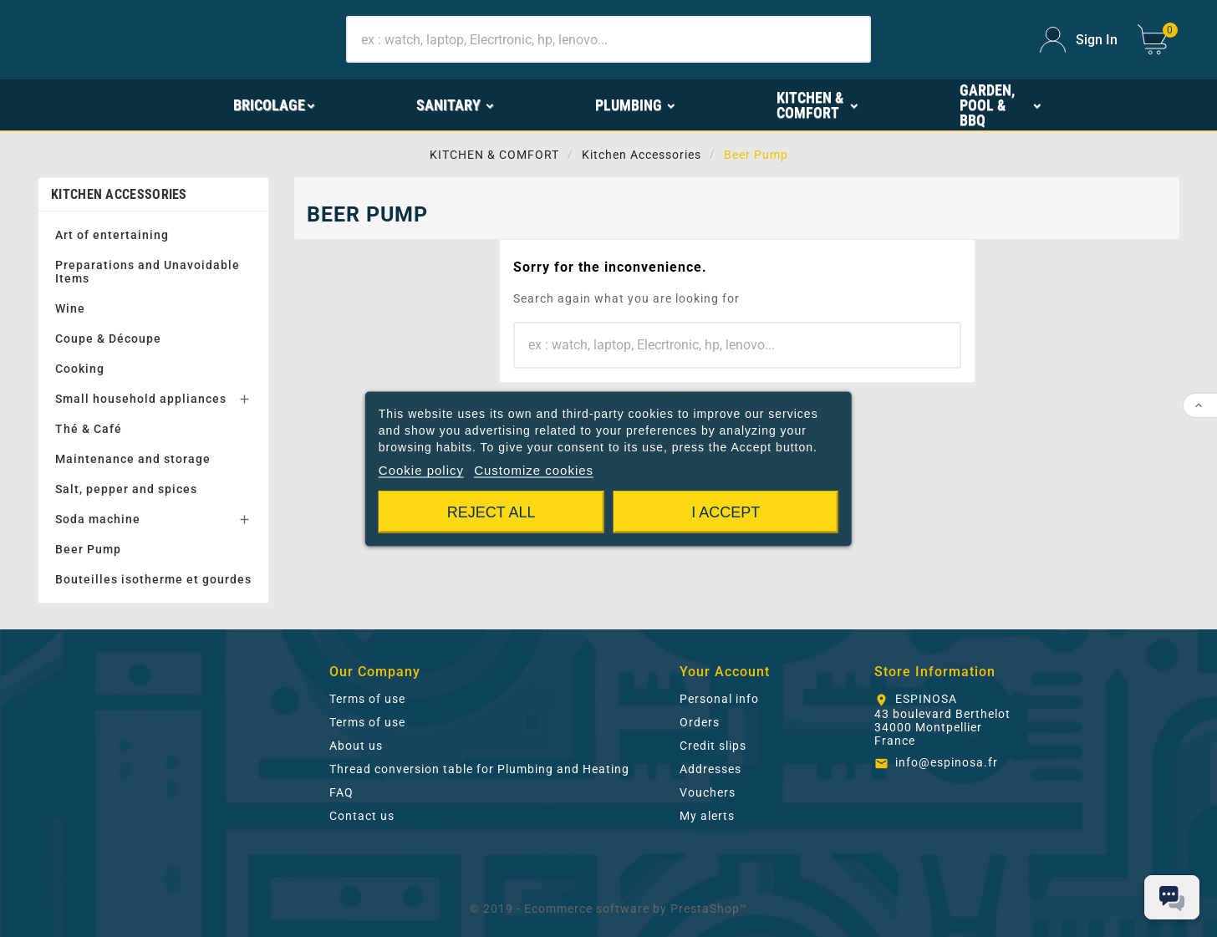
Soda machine (97, 519)
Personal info (719, 698)
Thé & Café (88, 428)
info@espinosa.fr (946, 762)
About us (356, 745)
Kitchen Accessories (119, 194)
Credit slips (713, 745)
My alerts (707, 815)
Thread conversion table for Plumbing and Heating (479, 769)
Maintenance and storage (133, 459)
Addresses (710, 769)
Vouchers (708, 792)
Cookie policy (421, 469)
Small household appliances (141, 398)
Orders (700, 722)
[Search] (608, 39)
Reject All (491, 511)
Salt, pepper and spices (126, 489)
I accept (725, 511)
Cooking (79, 368)
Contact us (362, 815)
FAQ (341, 792)
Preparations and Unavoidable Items (147, 271)
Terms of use (367, 698)
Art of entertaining (112, 235)
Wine (70, 308)
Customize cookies (533, 469)
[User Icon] (1079, 40)
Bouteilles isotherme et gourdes (153, 579)
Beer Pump (88, 549)
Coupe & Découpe (108, 338)
